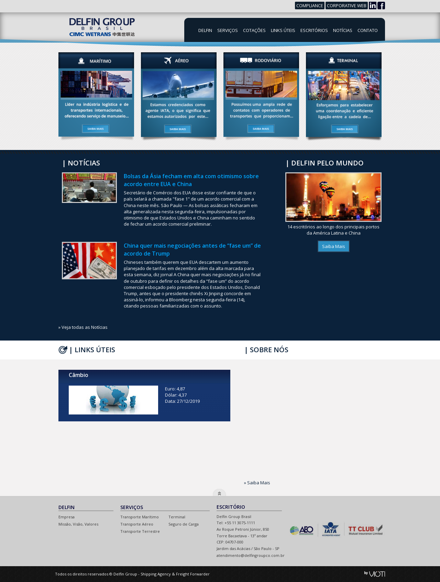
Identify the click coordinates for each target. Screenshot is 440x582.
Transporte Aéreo (136, 524)
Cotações (254, 30)
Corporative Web (346, 5)
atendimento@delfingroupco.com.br (251, 555)
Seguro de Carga (183, 524)
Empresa (66, 516)
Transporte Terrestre (140, 531)
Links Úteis (283, 30)
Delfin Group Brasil (101, 27)
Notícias (342, 30)
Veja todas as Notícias (85, 327)
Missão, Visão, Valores (78, 524)
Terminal (176, 516)
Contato (368, 30)
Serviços (227, 30)
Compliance (309, 5)
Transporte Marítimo (139, 516)
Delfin (205, 30)
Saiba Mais (333, 246)
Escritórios (314, 30)
